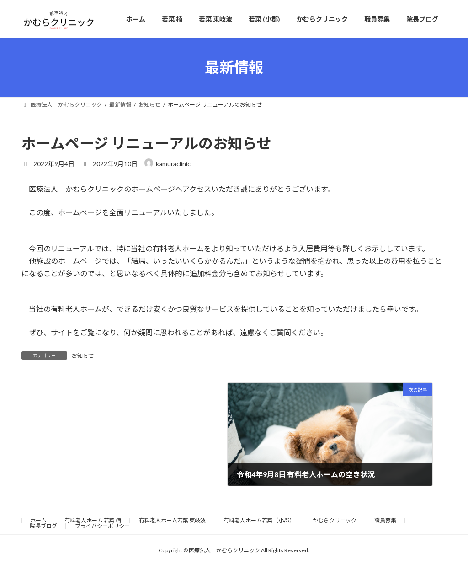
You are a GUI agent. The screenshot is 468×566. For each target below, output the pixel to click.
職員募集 (385, 520)
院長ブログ (43, 525)
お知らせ (83, 355)
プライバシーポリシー (102, 525)
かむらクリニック (334, 520)
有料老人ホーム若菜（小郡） (259, 520)
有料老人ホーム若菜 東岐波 (172, 520)
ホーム (38, 520)
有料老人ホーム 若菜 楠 (92, 520)
